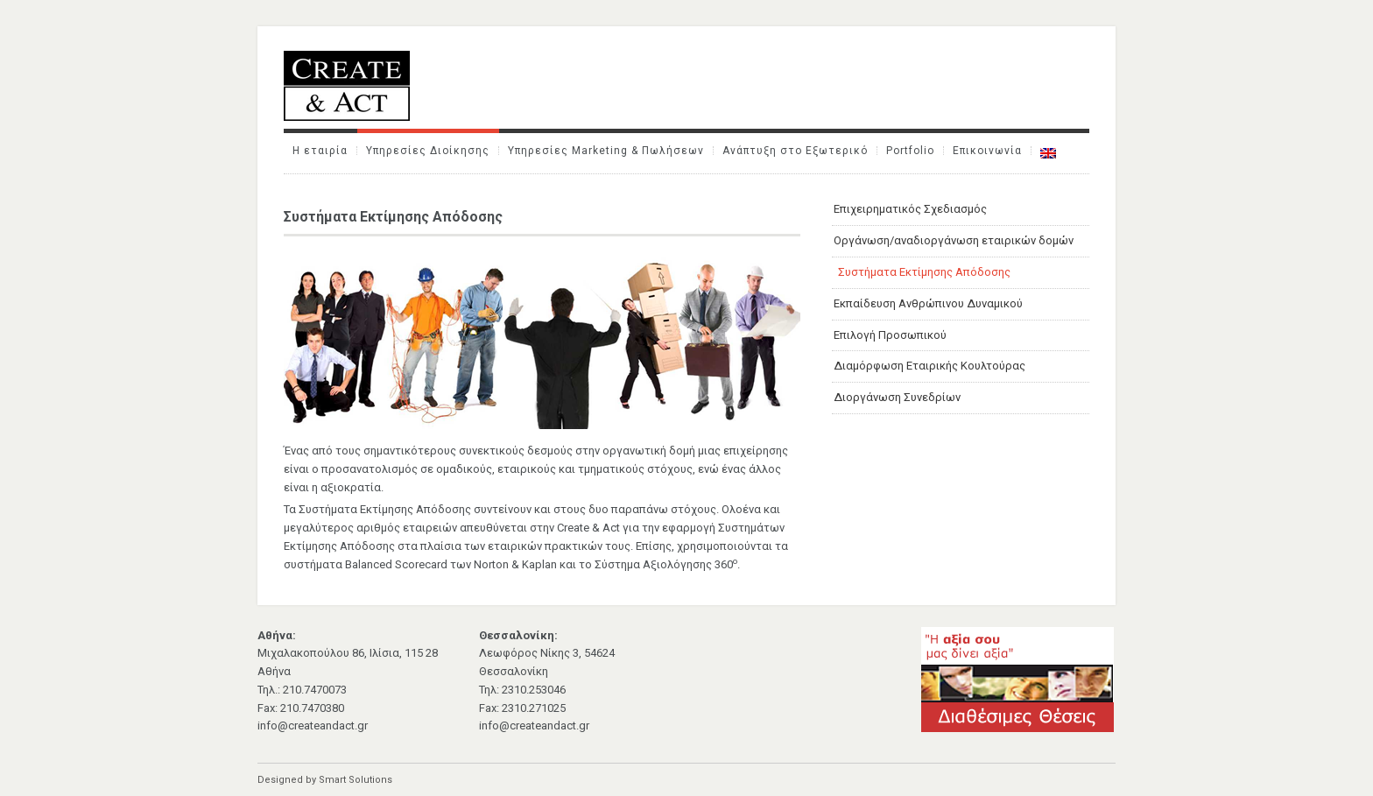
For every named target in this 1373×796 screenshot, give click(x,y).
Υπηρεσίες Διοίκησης (427, 150)
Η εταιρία (320, 150)
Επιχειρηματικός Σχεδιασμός (910, 208)
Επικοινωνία (987, 150)
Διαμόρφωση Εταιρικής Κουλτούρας (929, 365)
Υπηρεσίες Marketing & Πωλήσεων (606, 150)
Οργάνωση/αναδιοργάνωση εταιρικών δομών (954, 240)
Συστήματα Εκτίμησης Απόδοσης (924, 271)
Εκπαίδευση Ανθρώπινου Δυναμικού (928, 303)
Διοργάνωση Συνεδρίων (897, 397)
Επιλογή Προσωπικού (890, 335)
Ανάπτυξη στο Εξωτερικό (795, 150)
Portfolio (910, 150)
